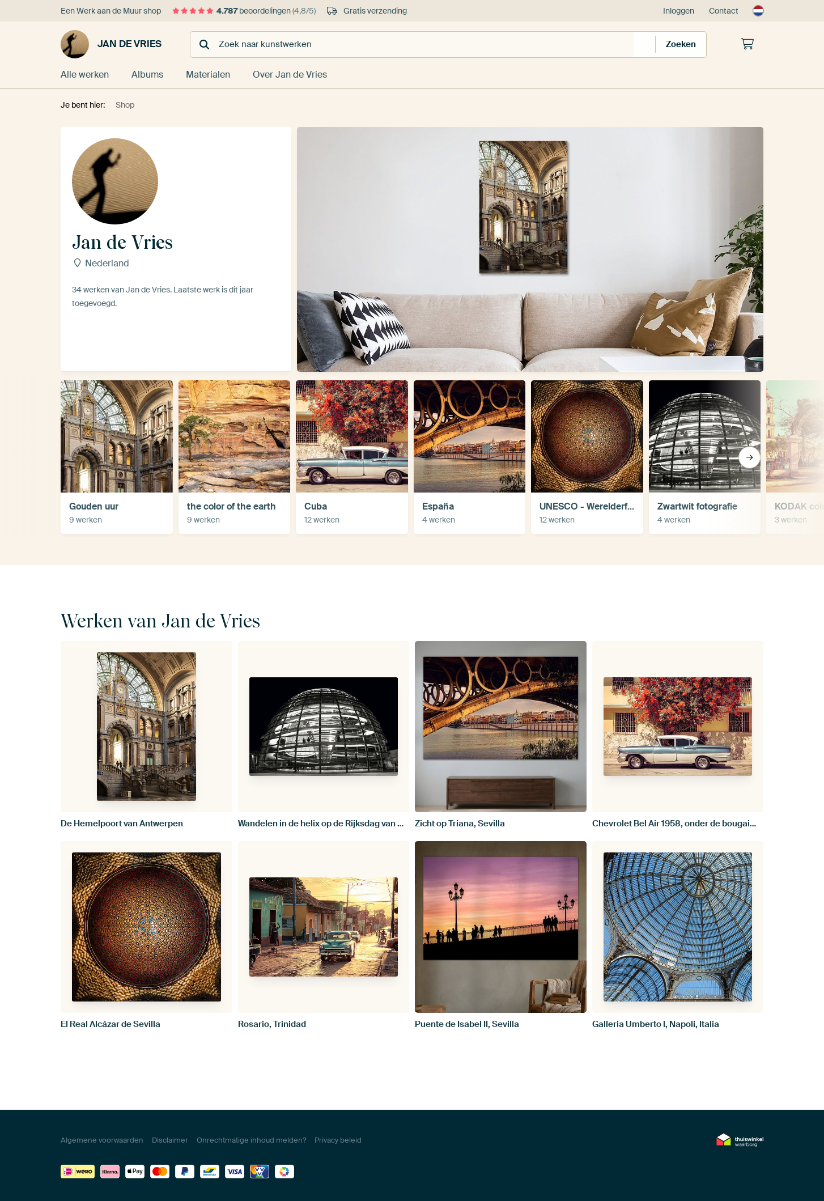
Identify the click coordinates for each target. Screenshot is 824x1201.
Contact (723, 11)
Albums (147, 74)
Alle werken (85, 74)
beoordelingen (244, 11)
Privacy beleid (338, 1140)
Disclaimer (170, 1140)
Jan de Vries (111, 44)
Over (290, 74)
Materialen (208, 74)
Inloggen (678, 11)
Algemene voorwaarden (102, 1140)
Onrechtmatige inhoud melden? (251, 1140)
